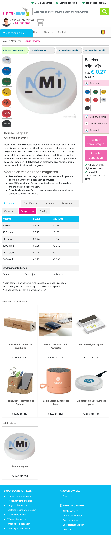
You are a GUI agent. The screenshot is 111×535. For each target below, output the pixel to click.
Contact (62, 32)
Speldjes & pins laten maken (21, 510)
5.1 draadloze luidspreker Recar (56, 402)
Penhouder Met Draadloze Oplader (20, 402)
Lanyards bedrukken (17, 505)
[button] (103, 32)
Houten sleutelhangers (19, 496)
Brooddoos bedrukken (18, 523)
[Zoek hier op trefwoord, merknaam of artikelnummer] (66, 11)
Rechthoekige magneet (91, 344)
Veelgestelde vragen (73, 524)
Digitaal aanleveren (72, 515)
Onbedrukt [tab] (10, 211)
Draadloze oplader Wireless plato (91, 402)
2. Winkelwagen (39, 50)
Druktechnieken (71, 520)
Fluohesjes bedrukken (18, 528)
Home (36, 32)
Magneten (16, 41)
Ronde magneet (20, 466)
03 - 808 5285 (22, 23)
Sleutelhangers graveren (20, 500)
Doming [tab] (43, 211)
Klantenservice (70, 511)
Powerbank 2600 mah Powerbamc (20, 346)
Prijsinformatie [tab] (11, 203)
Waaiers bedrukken (17, 519)
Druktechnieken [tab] (70, 203)
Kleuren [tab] (50, 203)
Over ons (48, 32)
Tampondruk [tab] (27, 211)
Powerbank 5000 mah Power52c (55, 346)
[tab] (96, 83)
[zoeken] (104, 11)
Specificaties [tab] (30, 203)
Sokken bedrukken (16, 514)
